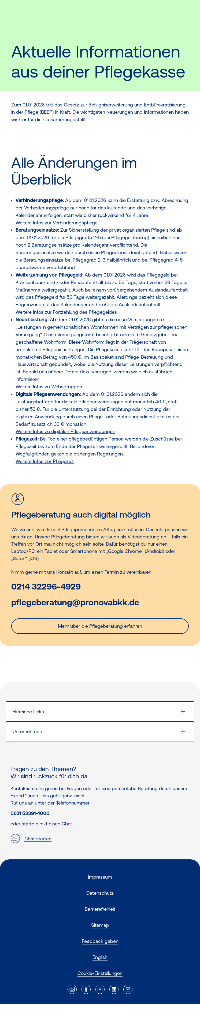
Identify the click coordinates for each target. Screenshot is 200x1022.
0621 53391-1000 (30, 813)
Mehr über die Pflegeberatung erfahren (100, 626)
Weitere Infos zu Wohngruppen (49, 386)
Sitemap (100, 925)
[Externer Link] (72, 989)
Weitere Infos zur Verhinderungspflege (57, 222)
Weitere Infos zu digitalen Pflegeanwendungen (65, 431)
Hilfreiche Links (28, 711)
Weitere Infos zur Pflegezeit (45, 461)
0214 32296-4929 (46, 586)
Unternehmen (27, 731)
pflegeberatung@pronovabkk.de (75, 602)
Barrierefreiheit (100, 909)
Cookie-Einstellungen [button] (100, 973)
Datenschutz (100, 893)
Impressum (100, 877)
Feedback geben (100, 941)
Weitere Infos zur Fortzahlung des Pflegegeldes (66, 312)
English (100, 957)
